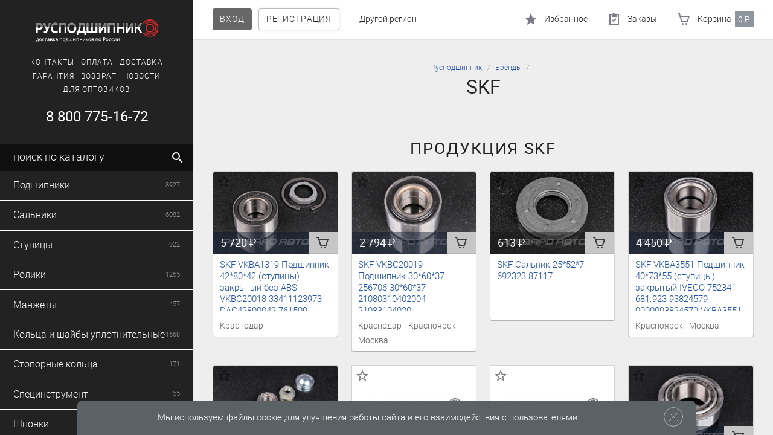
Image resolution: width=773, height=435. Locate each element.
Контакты (52, 62)
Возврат (99, 76)
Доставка (141, 62)
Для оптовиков (96, 89)
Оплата (97, 62)
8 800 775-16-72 (97, 116)
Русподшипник (456, 67)
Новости (142, 76)
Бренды (508, 67)
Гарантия (54, 76)
